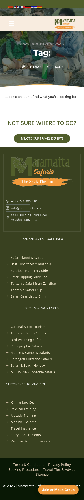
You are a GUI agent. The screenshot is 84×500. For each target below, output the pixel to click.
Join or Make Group (58, 490)
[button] (11, 24)
